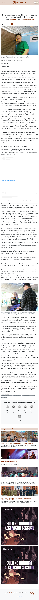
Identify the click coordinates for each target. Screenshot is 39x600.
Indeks (26, 594)
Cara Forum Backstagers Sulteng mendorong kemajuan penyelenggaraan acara (16, 498)
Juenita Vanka (12, 19)
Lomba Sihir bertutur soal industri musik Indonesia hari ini (17, 443)
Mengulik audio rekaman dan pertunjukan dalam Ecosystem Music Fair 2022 (19, 479)
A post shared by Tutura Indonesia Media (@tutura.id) (19, 200)
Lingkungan (20, 6)
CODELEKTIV (31, 592)
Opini (35, 6)
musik (27, 395)
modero (6, 395)
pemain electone (18, 395)
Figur (26, 6)
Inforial (12, 8)
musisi (23, 395)
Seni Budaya (18, 8)
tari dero (2, 395)
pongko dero (11, 395)
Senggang (26, 8)
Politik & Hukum (11, 6)
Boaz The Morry (31, 395)
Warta (3, 6)
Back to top (19, 596)
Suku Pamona (3, 397)
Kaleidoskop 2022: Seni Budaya (9, 461)
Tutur (31, 6)
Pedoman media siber (18, 594)
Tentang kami (8, 594)
